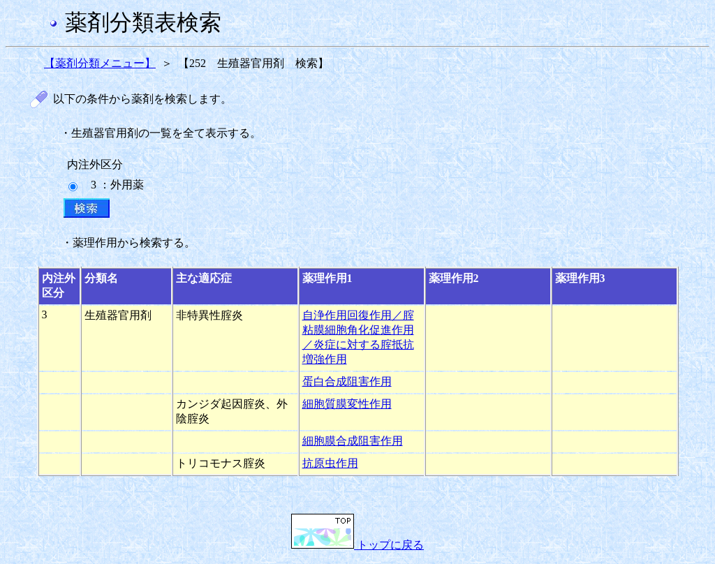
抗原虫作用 (330, 463)
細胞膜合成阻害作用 (352, 441)
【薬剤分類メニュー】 (100, 63)
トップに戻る (357, 545)
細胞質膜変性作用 (347, 404)
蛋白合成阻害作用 (347, 381)
